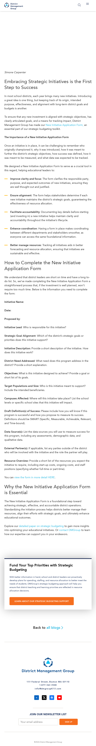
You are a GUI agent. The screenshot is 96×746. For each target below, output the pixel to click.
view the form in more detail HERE (34, 477)
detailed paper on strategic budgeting (41, 526)
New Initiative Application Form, (65, 125)
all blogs (55, 628)
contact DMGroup (69, 530)
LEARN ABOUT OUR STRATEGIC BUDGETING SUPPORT (41, 601)
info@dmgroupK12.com (48, 689)
